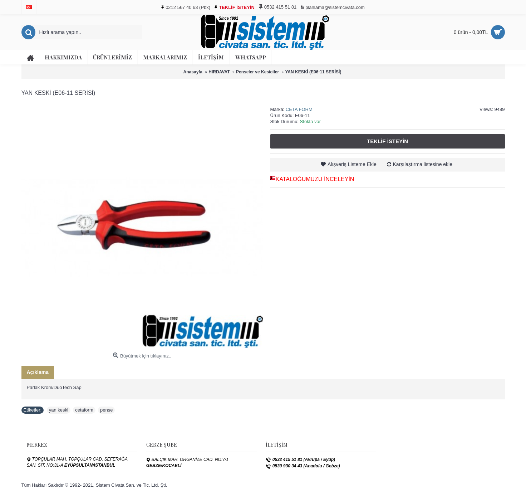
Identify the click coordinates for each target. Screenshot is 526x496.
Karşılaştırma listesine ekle (423, 164)
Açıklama (38, 372)
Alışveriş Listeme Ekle (352, 164)
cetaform (84, 410)
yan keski (58, 410)
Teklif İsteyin (387, 141)
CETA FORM (299, 109)
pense (106, 410)
